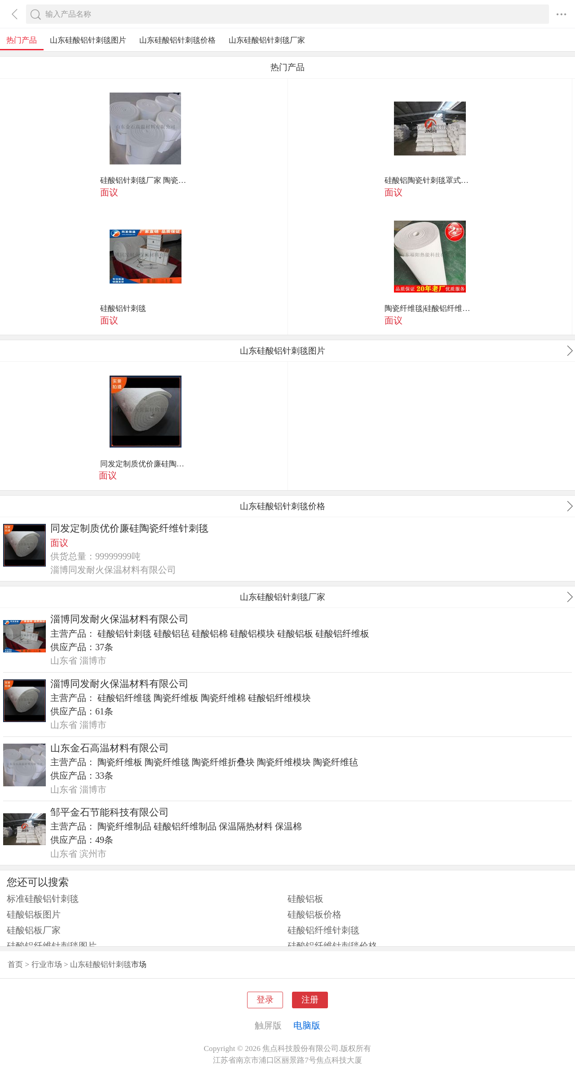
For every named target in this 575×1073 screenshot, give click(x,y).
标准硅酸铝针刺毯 (43, 899)
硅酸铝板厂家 (34, 930)
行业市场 (46, 964)
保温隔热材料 (246, 826)
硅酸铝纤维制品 (185, 826)
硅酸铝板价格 (314, 914)
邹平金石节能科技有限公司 (109, 812)
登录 (265, 999)
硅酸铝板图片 (34, 914)
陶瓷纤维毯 (167, 762)
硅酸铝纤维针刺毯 (323, 930)
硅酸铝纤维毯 (124, 698)
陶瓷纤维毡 (335, 762)
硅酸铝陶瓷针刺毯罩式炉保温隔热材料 (430, 180)
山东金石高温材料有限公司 (109, 748)
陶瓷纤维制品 (124, 826)
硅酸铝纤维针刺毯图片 (52, 946)
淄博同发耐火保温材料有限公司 (119, 619)
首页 (15, 964)
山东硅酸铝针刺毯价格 (177, 40)
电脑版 (306, 1025)
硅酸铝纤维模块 (279, 698)
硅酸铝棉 (210, 633)
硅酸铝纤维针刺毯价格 (332, 946)
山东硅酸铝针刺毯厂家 (267, 40)
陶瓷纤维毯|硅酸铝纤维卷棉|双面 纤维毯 (430, 308)
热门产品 (21, 40)
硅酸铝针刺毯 (123, 308)
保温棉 (288, 826)
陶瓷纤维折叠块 (223, 762)
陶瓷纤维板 (176, 698)
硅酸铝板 (295, 633)
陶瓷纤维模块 (284, 762)
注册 (309, 999)
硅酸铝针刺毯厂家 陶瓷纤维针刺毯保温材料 (145, 180)
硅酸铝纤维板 (342, 633)
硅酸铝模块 (252, 633)
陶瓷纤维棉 (223, 698)
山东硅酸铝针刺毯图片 (88, 40)
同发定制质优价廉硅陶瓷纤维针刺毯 (145, 464)
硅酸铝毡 (172, 633)
